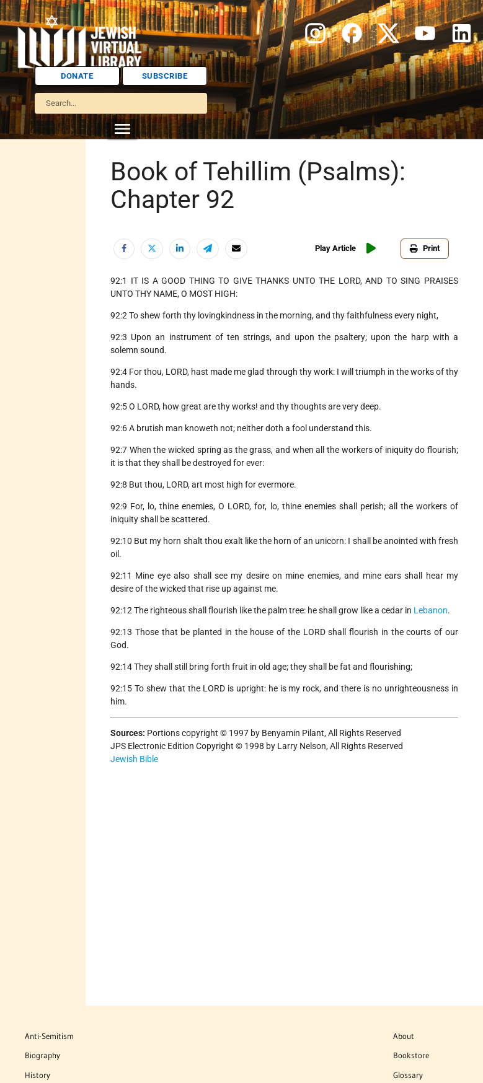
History (37, 1075)
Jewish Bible (134, 759)
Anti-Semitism (49, 1036)
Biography (42, 1055)
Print (425, 248)
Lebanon (431, 610)
